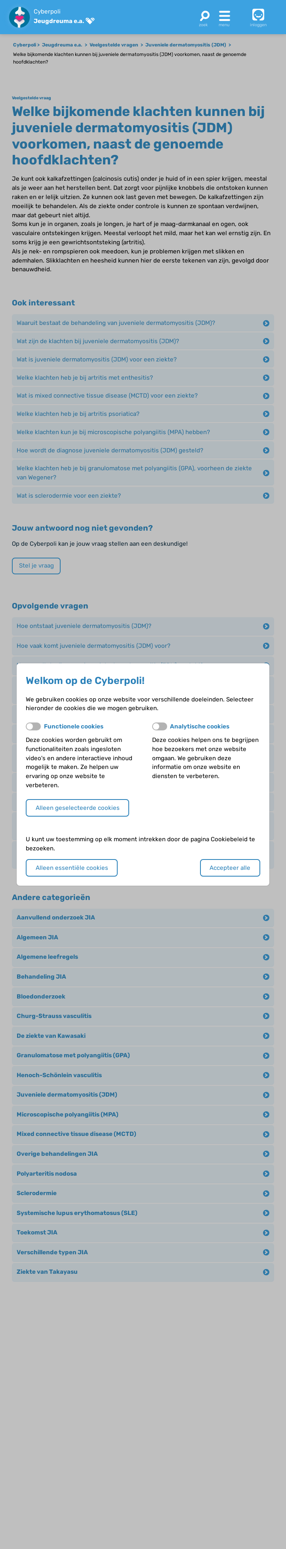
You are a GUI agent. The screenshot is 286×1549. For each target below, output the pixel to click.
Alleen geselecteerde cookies (78, 807)
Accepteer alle (230, 867)
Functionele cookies (73, 726)
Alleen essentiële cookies (72, 867)
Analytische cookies (199, 726)
